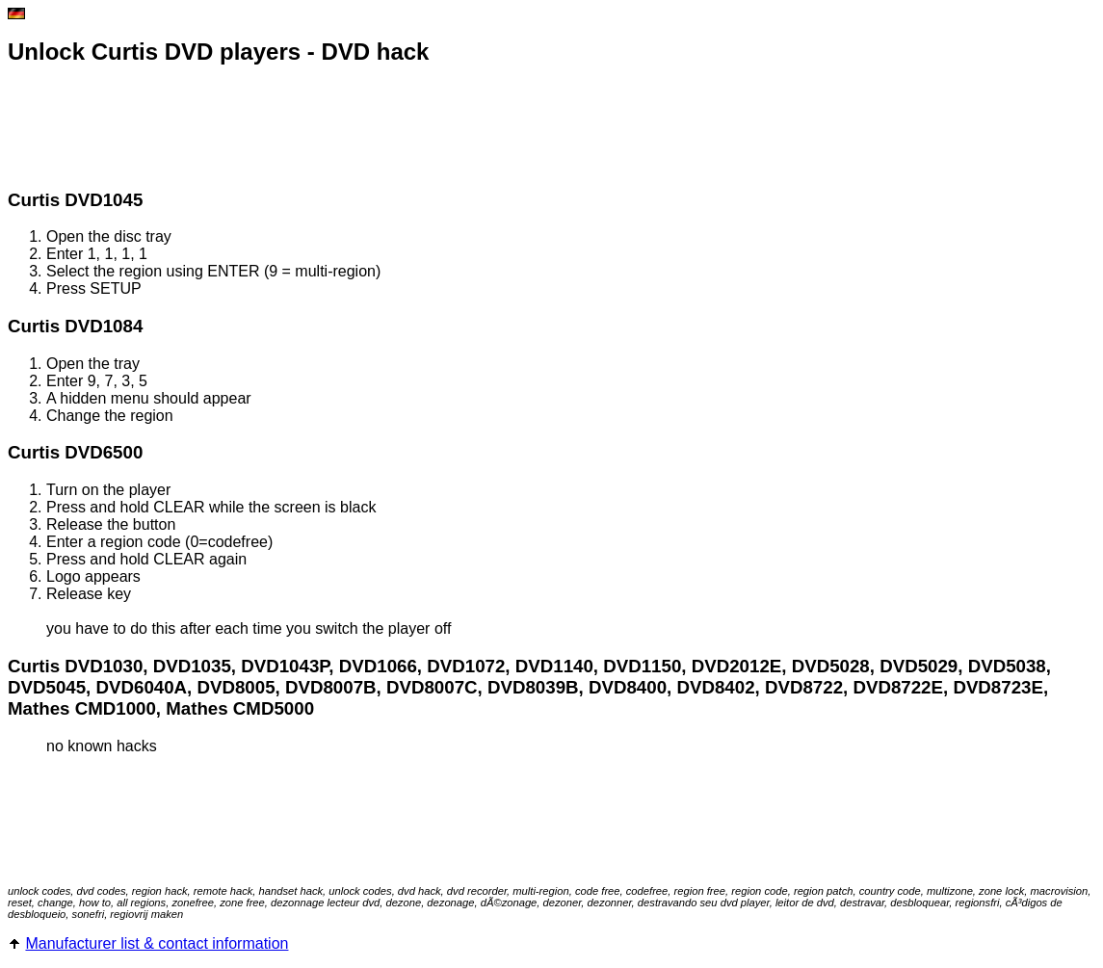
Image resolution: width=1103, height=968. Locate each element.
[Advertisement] (358, 128)
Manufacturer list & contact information (156, 943)
